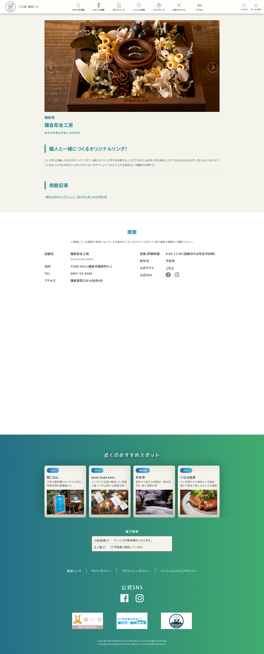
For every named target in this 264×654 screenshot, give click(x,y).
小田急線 (101, 540)
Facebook (168, 274)
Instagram (177, 274)
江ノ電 (99, 547)
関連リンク (74, 571)
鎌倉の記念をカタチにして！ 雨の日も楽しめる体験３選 (76, 197)
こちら (170, 268)
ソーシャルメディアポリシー (179, 571)
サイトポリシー (101, 571)
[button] (213, 67)
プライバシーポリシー (136, 571)
